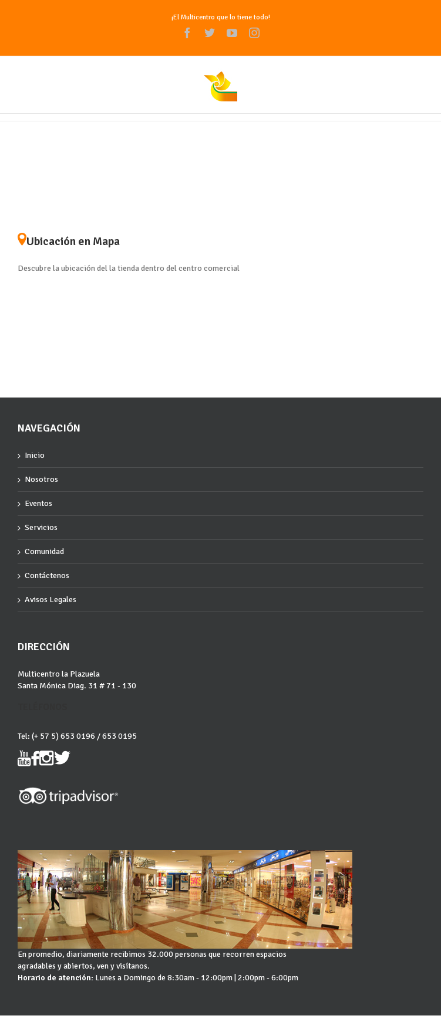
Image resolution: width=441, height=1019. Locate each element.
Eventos (38, 503)
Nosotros (41, 479)
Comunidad (44, 551)
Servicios (41, 527)
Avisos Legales (50, 599)
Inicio (35, 455)
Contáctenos (47, 575)
